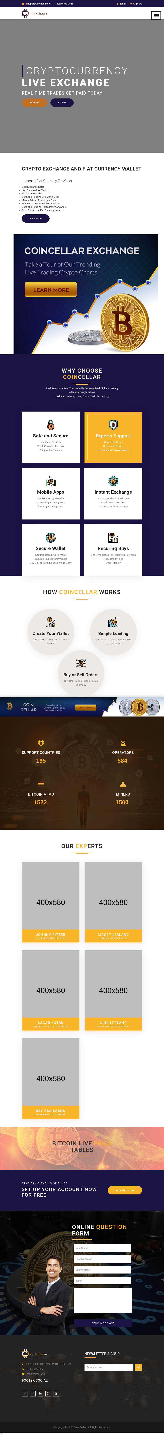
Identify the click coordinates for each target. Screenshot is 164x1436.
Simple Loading (113, 633)
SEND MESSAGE (103, 1323)
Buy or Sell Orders (81, 674)
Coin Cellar (80, 1427)
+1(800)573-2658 (33, 1369)
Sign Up (136, 3)
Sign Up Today (124, 1190)
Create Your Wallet (51, 633)
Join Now (36, 218)
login (121, 3)
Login (62, 102)
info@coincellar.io (33, 1374)
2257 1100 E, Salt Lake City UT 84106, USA (46, 1364)
